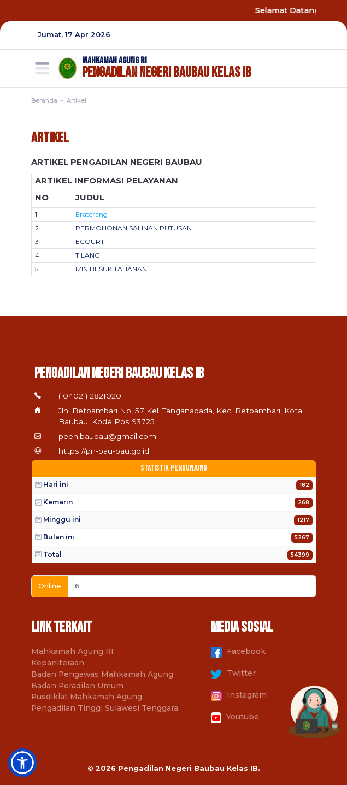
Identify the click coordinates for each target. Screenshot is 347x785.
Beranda (44, 100)
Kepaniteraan (57, 662)
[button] (22, 762)
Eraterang (91, 214)
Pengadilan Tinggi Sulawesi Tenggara (104, 708)
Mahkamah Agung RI (72, 651)
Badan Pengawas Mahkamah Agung (102, 674)
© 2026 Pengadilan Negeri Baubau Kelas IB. (173, 768)
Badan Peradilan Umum (77, 685)
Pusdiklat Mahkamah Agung (86, 696)
